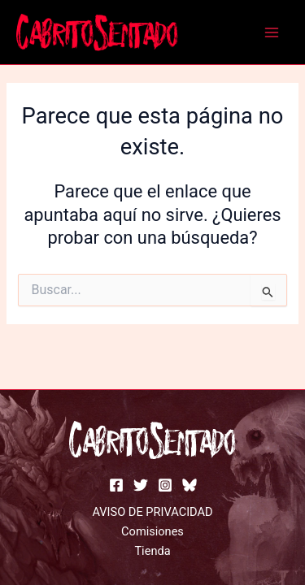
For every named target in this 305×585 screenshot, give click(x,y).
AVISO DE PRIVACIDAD (152, 512)
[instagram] (165, 485)
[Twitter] (140, 485)
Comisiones (152, 531)
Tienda (152, 551)
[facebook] (116, 485)
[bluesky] (189, 485)
